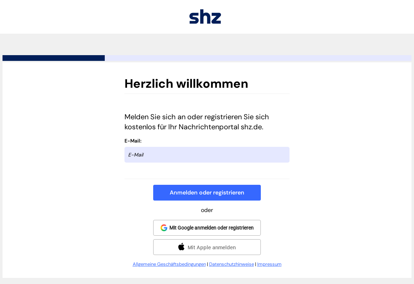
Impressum (269, 264)
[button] (207, 193)
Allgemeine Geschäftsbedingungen (169, 264)
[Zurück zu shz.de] (205, 21)
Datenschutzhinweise (231, 264)
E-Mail (132, 141)
